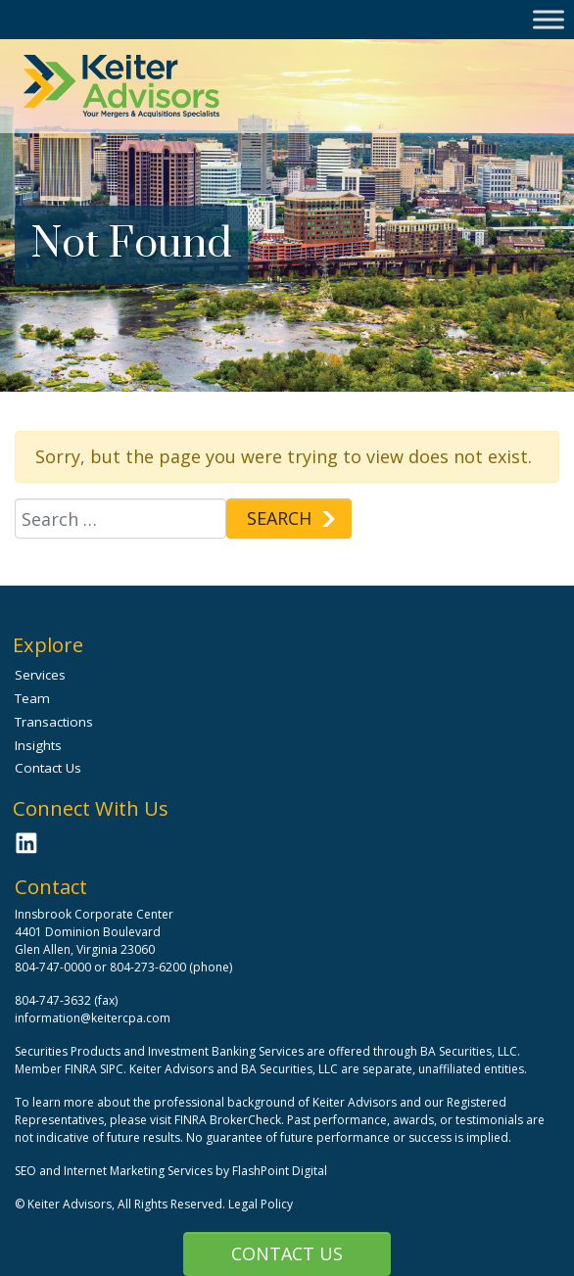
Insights (38, 745)
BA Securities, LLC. (470, 1051)
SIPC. (113, 1069)
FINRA (81, 1069)
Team (32, 698)
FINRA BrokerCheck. (229, 1119)
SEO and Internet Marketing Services (115, 1170)
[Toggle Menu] (548, 19)
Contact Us (287, 1253)
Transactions (54, 722)
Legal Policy (260, 1204)
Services (40, 675)
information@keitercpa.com (92, 1018)
